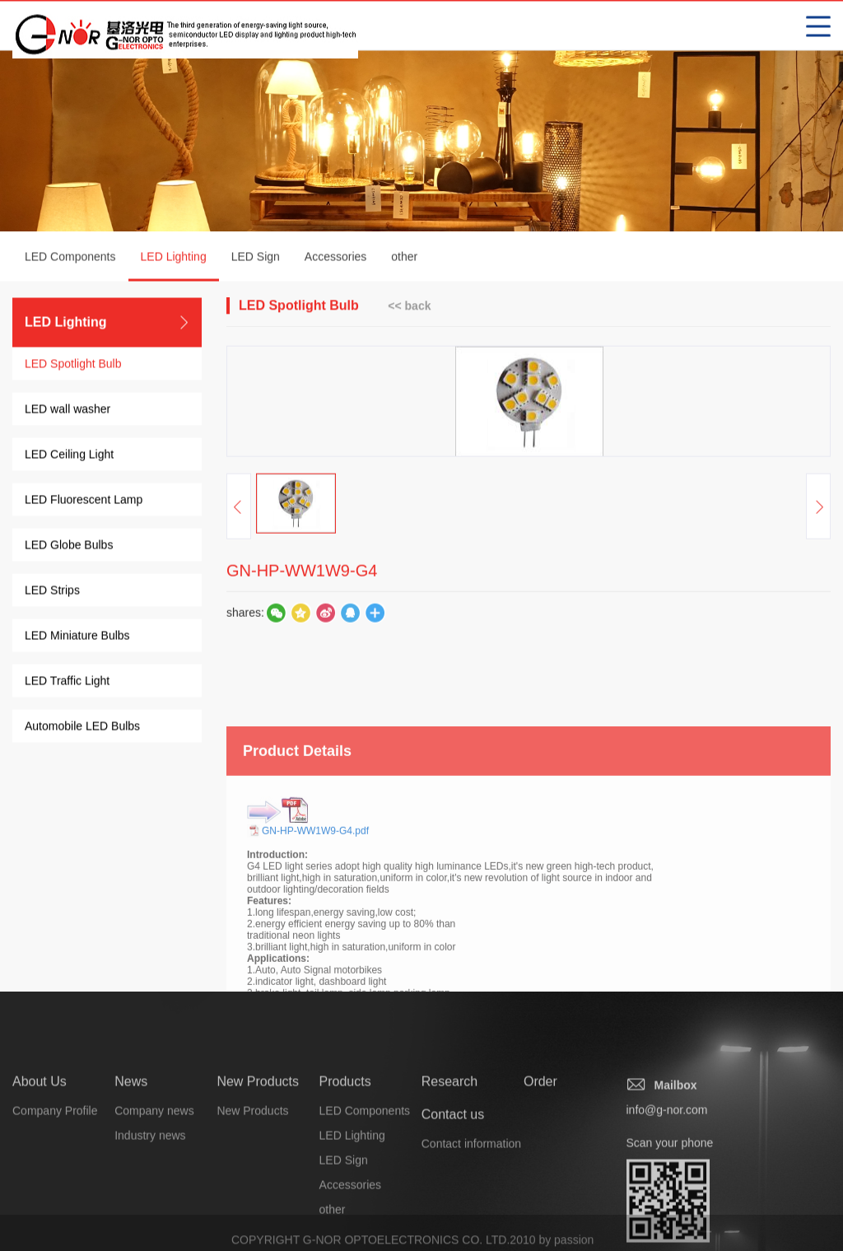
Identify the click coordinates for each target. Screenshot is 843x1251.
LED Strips (52, 592)
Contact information (471, 1195)
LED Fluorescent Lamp (83, 501)
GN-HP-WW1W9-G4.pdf (315, 910)
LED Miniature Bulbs (77, 637)
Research (449, 1134)
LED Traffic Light (67, 682)
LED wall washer (67, 411)
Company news (154, 1162)
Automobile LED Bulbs (82, 728)
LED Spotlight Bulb (73, 365)
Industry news (149, 1187)
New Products (258, 1134)
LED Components (70, 258)
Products (345, 1134)
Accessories (335, 258)
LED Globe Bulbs (69, 546)
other (404, 258)
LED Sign (255, 258)
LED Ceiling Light (69, 456)
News (130, 1134)
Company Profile (55, 1162)
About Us (39, 1134)
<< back (409, 307)
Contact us (453, 1167)
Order (540, 1134)
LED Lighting (173, 267)
